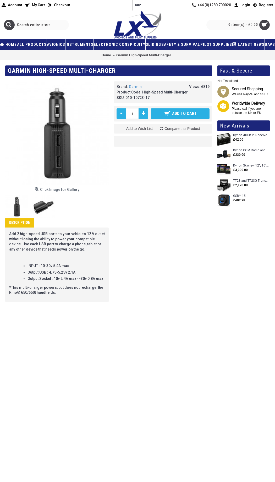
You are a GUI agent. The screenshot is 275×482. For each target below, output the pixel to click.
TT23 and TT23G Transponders (251, 180)
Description (19, 222)
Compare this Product (182, 128)
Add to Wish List (139, 128)
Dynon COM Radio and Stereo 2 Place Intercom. (251, 150)
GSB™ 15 (239, 196)
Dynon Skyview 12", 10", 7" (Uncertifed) (251, 165)
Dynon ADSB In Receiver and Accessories (251, 135)
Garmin (135, 87)
